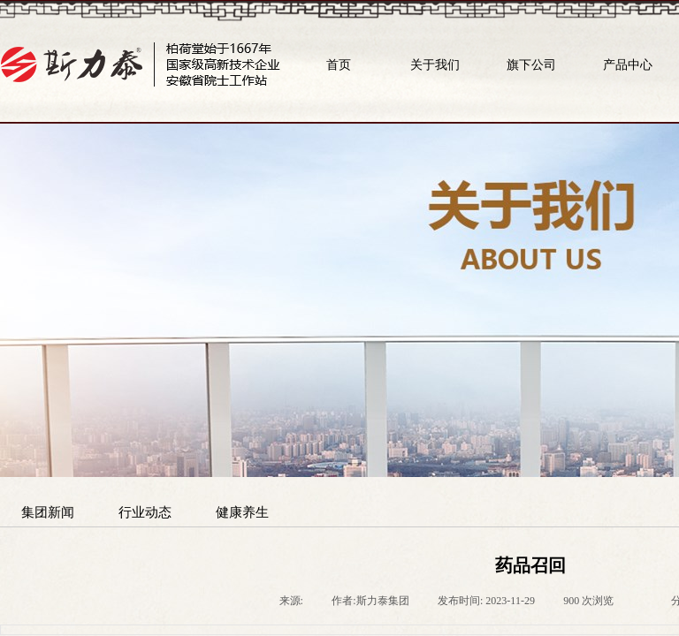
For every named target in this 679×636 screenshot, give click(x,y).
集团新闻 (47, 511)
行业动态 (145, 511)
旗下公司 (531, 64)
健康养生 (242, 511)
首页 (338, 64)
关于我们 (435, 64)
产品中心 (627, 64)
